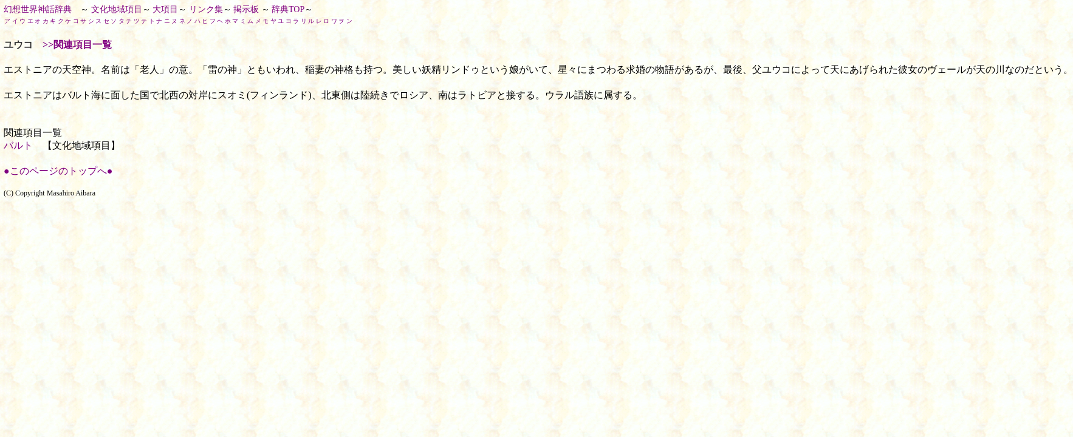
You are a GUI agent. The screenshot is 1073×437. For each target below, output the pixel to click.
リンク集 (206, 9)
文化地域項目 (116, 9)
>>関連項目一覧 (77, 44)
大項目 (165, 9)
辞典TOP (288, 9)
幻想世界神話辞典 (38, 9)
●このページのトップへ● (58, 171)
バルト (18, 145)
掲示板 (246, 9)
